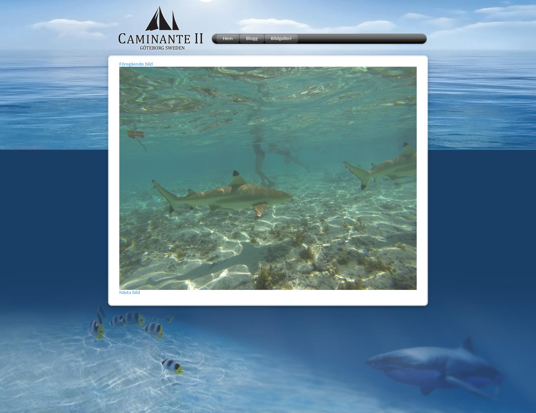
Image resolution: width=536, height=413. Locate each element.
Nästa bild (129, 292)
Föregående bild (136, 64)
